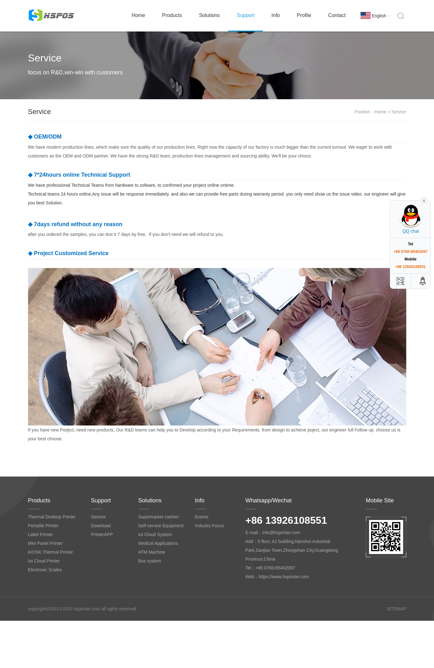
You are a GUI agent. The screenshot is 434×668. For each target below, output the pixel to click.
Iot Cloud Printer (44, 560)
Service (98, 516)
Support (245, 15)
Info (275, 15)
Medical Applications (158, 543)
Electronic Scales (45, 569)
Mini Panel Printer (45, 543)
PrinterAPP (102, 534)
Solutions (209, 15)
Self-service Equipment (161, 525)
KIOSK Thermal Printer (50, 552)
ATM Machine (151, 552)
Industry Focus (209, 525)
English (382, 15)
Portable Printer (43, 525)
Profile (304, 15)
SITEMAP (396, 608)
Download (101, 525)
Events (202, 516)
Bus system (149, 560)
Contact (336, 15)
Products (172, 15)
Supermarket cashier (158, 516)
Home (138, 15)
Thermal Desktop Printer (52, 516)
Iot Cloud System (155, 534)
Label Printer (40, 534)
